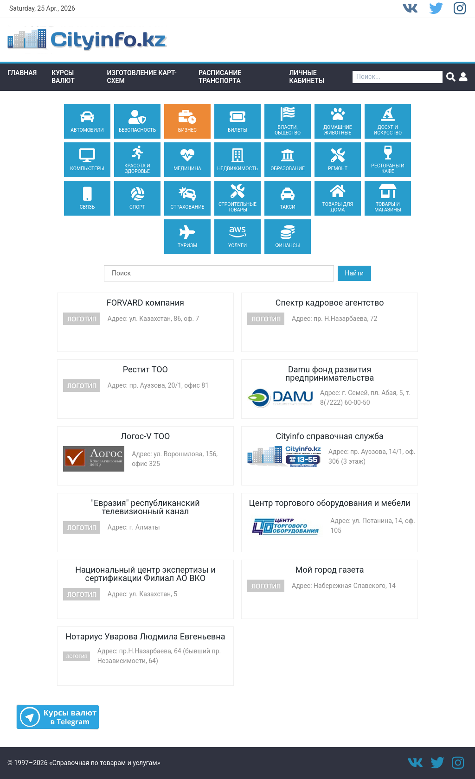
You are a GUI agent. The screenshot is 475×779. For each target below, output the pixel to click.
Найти (354, 273)
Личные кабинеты (306, 77)
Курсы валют (63, 77)
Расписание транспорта (220, 77)
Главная (22, 73)
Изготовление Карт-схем (142, 77)
